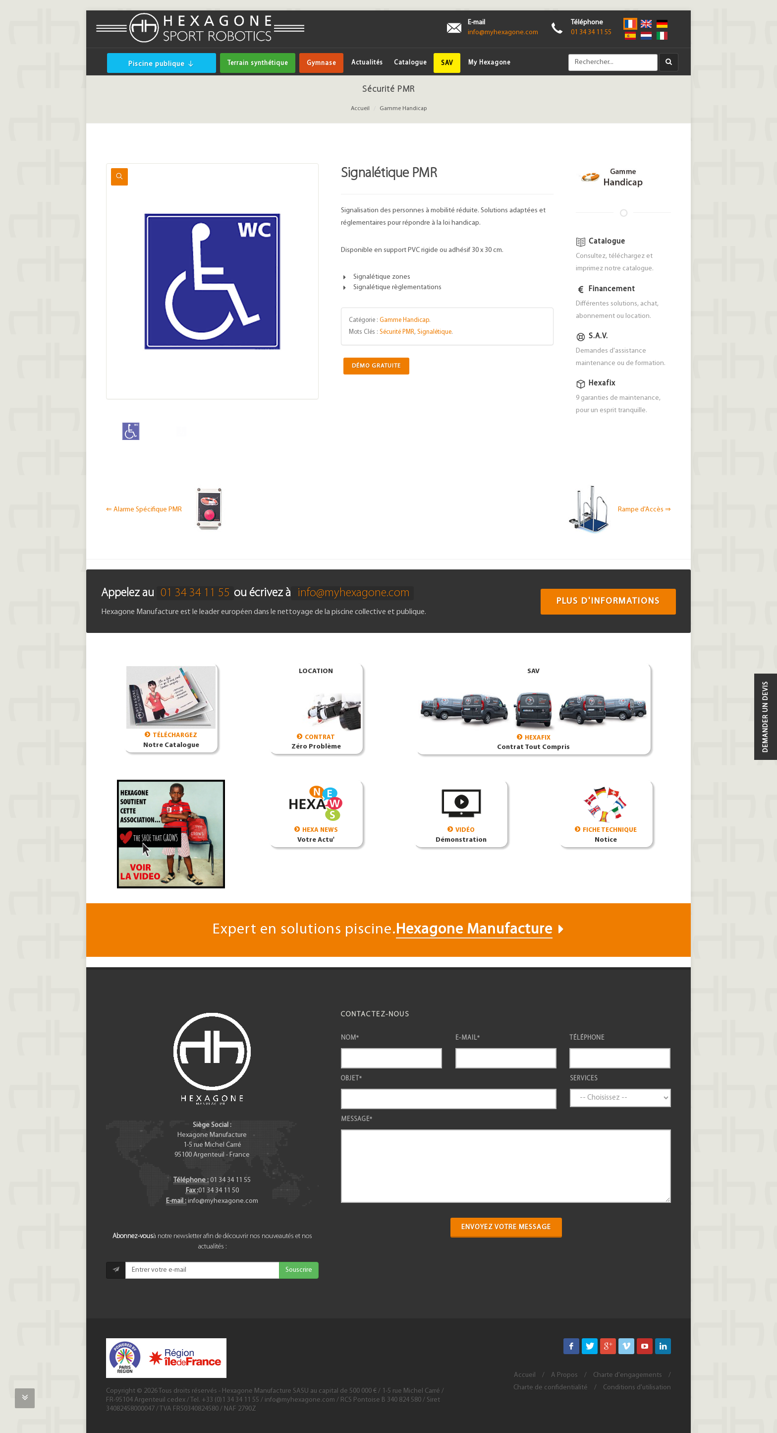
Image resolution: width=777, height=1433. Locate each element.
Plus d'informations (608, 601)
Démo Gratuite (376, 366)
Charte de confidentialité (550, 1387)
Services (584, 1078)
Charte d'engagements (627, 1375)
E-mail (467, 1038)
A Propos (564, 1375)
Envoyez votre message (506, 1227)
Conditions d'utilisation (637, 1387)
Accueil (360, 109)
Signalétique (434, 332)
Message (357, 1119)
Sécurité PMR (397, 332)
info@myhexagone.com (503, 32)
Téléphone (587, 1038)
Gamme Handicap (403, 109)
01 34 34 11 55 (591, 32)
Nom (350, 1038)
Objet (351, 1078)
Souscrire (298, 1270)
